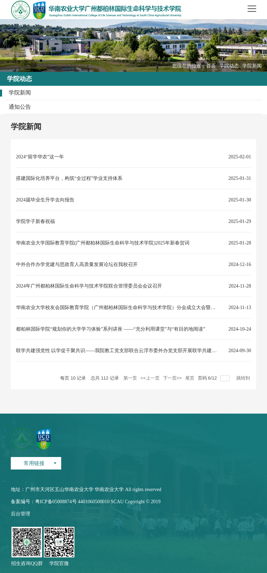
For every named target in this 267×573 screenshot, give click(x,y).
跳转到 (243, 378)
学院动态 (229, 65)
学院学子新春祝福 (35, 221)
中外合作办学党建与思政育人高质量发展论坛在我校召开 (77, 264)
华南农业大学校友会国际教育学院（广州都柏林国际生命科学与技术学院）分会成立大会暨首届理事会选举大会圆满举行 (118, 307)
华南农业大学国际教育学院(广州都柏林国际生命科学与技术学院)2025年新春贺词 (102, 243)
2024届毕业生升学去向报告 (45, 199)
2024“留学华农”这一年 (40, 156)
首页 (211, 65)
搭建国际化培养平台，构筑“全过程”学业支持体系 (69, 178)
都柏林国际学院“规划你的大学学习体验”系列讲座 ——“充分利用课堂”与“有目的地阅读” (110, 329)
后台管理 (20, 513)
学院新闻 (252, 65)
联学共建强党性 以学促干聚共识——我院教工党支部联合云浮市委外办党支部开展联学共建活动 (118, 350)
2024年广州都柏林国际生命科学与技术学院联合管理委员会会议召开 (89, 286)
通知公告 (20, 107)
